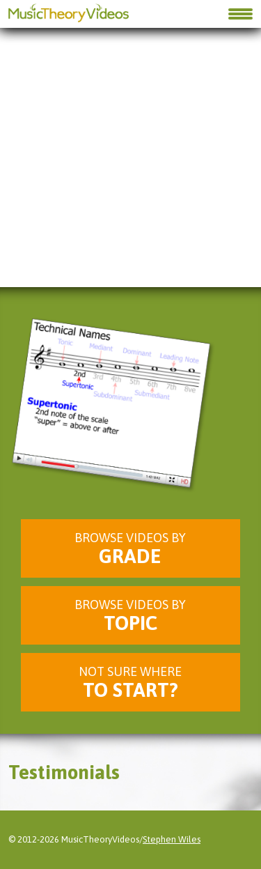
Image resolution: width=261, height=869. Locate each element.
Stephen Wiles (171, 839)
